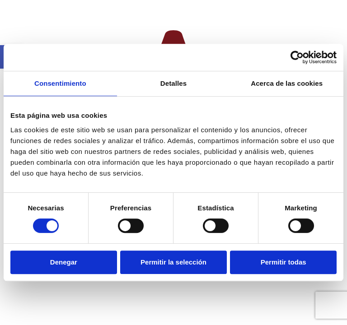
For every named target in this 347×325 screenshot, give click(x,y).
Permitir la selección (173, 262)
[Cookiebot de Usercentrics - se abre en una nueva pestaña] (297, 57)
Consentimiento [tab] (60, 83)
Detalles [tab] (173, 83)
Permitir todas (283, 262)
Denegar (63, 262)
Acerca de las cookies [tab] (287, 83)
